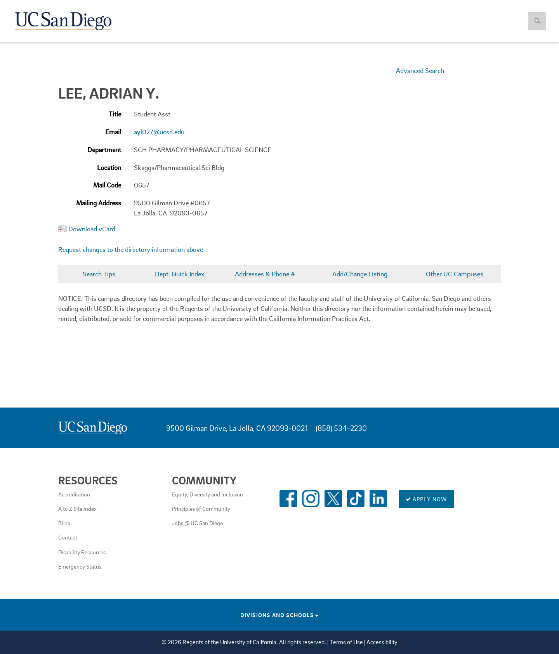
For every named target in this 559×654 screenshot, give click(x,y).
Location (109, 167)
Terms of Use (346, 642)
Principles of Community (201, 508)
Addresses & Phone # (265, 274)
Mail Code (107, 185)
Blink (64, 522)
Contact (67, 537)
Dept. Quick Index (179, 274)
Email (113, 132)
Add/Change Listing (359, 274)
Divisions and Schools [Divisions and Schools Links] (279, 614)
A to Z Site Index (77, 508)
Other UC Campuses (454, 274)
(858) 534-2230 (341, 428)
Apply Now (426, 498)
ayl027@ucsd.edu (159, 132)
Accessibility (382, 642)
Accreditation (74, 494)
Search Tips (99, 274)
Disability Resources (82, 551)
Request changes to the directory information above (130, 249)
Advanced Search (420, 70)
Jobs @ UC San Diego (197, 522)
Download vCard (91, 229)
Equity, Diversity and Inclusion (207, 494)
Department (104, 150)
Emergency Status (79, 566)
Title (115, 114)
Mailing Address (98, 203)
